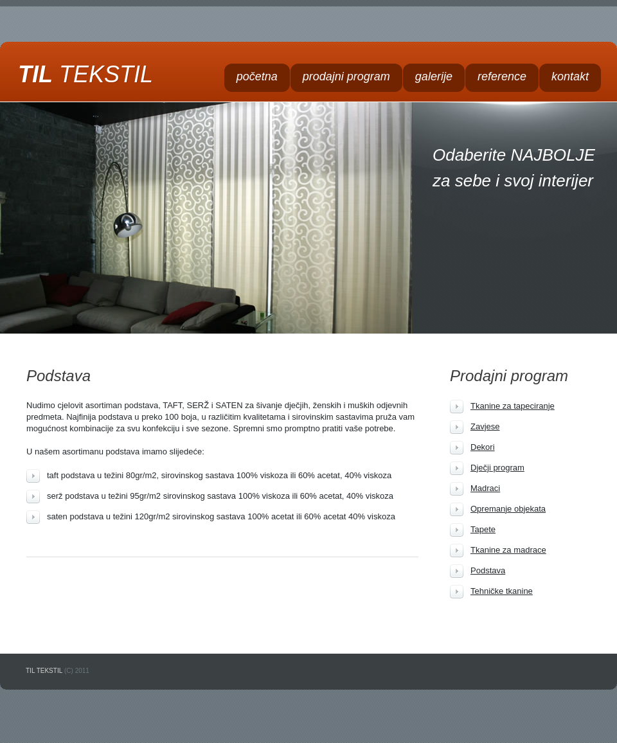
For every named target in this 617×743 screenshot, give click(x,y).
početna (257, 76)
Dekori (482, 447)
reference (502, 76)
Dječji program (497, 467)
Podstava (487, 570)
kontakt (570, 76)
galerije (433, 76)
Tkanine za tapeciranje (512, 406)
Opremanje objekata (508, 509)
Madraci (485, 488)
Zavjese (485, 426)
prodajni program (346, 76)
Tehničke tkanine (501, 591)
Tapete (483, 529)
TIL (85, 74)
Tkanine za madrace (508, 550)
